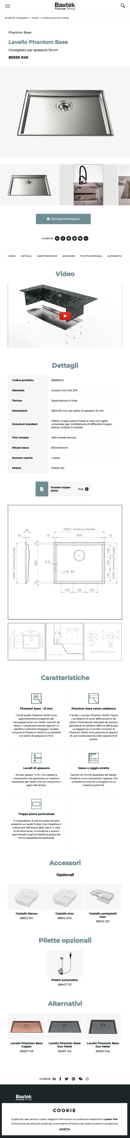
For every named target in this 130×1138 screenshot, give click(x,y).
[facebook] (60, 1079)
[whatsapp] (87, 1079)
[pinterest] (73, 1079)
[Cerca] (123, 7)
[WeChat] (80, 1079)
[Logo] (65, 5)
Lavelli (35, 18)
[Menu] (7, 6)
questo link (110, 1119)
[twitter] (66, 1079)
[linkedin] (54, 1079)
